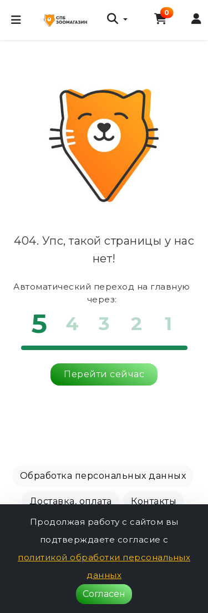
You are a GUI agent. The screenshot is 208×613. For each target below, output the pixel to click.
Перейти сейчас (104, 374)
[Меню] (16, 20)
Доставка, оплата (70, 501)
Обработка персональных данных (103, 475)
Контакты (153, 501)
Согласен (104, 594)
